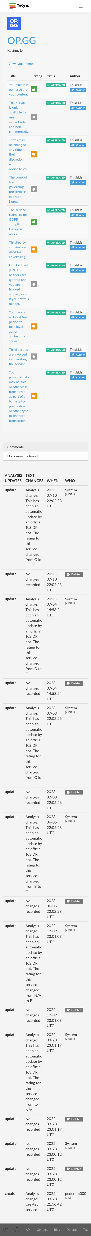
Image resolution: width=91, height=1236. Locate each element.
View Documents (20, 63)
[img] (5, 1229)
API (28, 1229)
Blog (57, 1229)
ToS (85, 1229)
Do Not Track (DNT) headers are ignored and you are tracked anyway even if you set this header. (19, 284)
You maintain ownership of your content (18, 89)
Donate (72, 1229)
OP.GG (21, 40)
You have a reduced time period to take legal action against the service (18, 326)
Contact (42, 1229)
